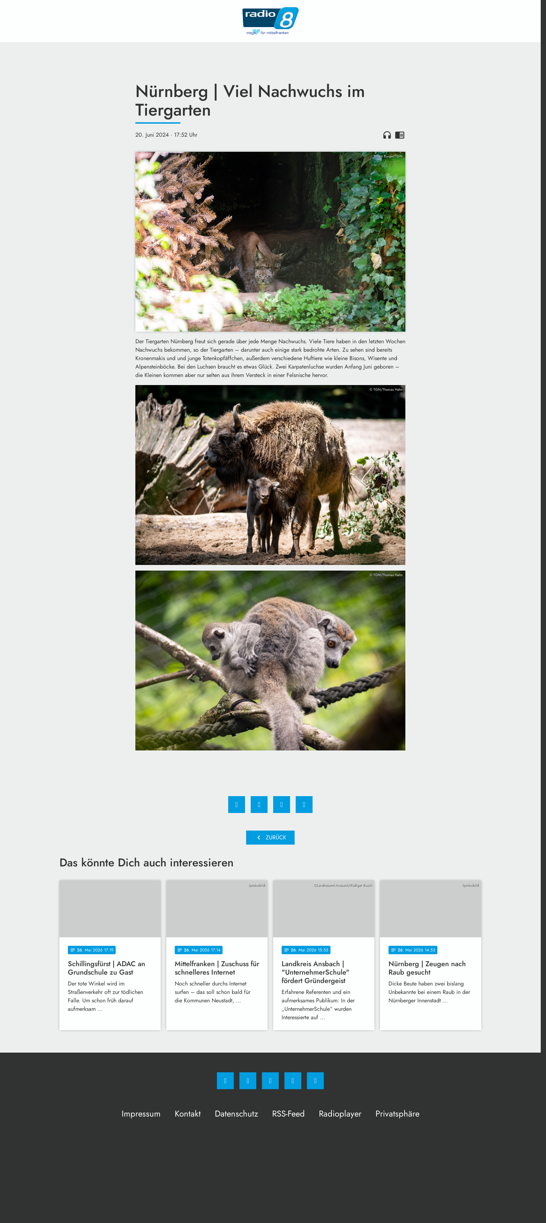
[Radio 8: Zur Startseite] (270, 21)
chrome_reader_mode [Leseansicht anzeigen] (400, 135)
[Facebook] (225, 1080)
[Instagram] (247, 1080)
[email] (315, 1080)
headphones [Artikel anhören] (387, 135)
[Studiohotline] (292, 1080)
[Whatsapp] (270, 1080)
